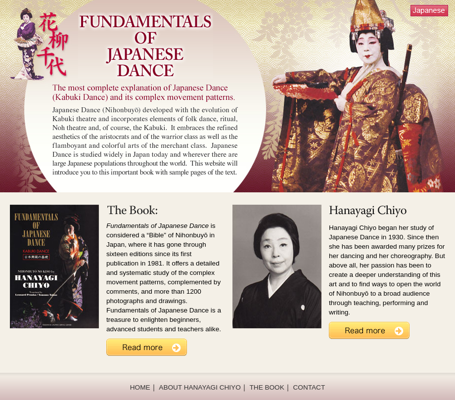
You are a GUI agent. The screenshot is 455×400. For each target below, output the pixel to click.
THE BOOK (267, 387)
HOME (140, 387)
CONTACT (309, 387)
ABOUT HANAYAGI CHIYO (199, 387)
